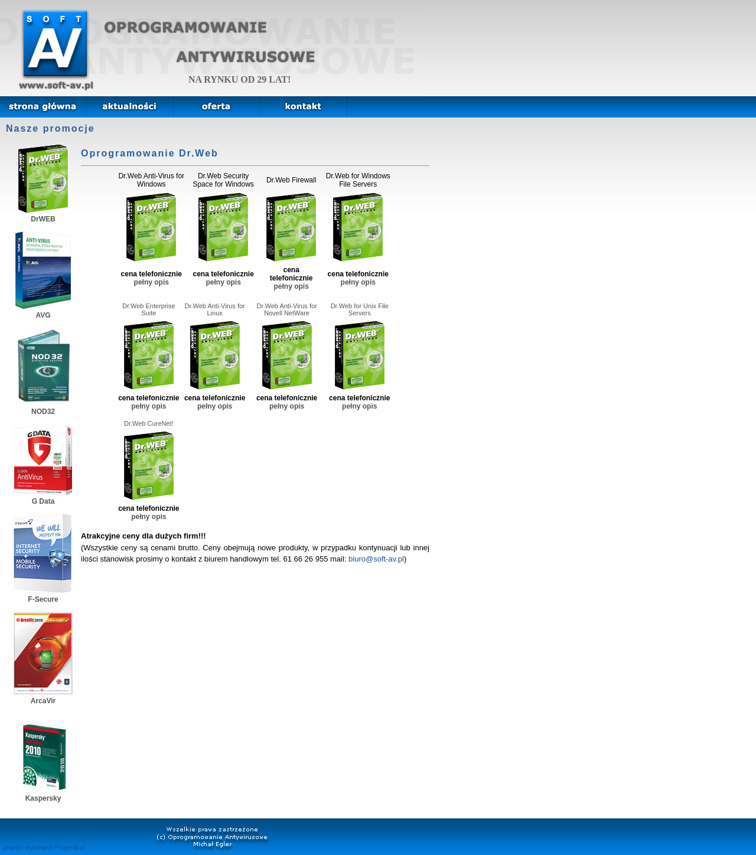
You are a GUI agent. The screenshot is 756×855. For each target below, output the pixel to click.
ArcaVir (43, 696)
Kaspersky (43, 794)
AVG (43, 311)
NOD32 (43, 407)
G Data (43, 497)
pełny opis (151, 282)
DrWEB (43, 215)
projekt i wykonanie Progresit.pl (43, 847)
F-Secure (43, 595)
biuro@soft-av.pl (376, 558)
